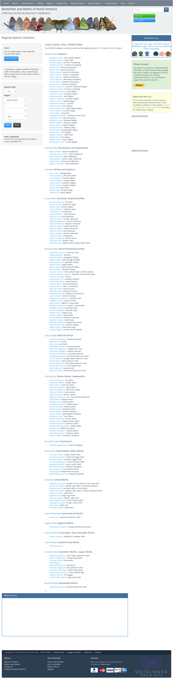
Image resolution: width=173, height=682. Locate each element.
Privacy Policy (59, 652)
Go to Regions (11, 58)
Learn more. (105, 664)
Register (50, 669)
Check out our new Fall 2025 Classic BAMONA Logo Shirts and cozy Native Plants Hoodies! (151, 46)
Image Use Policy (74, 652)
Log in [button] (139, 16)
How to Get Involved (55, 662)
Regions (50, 3)
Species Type (10, 87)
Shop (123, 3)
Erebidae (49, 479)
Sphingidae (50, 376)
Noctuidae (50, 450)
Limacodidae (51, 532)
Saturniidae (51, 335)
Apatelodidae (51, 583)
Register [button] (139, 20)
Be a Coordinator (54, 664)
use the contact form (153, 107)
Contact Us (88, 652)
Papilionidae (51, 147)
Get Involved (28, 3)
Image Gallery (61, 3)
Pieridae (49, 169)
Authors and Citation (12, 664)
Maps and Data (77, 3)
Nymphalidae (51, 248)
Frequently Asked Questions (15, 669)
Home (6, 3)
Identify (40, 3)
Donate (131, 3)
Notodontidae (52, 441)
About (15, 3)
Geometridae (51, 551)
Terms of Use (45, 652)
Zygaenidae (50, 523)
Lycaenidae (50, 198)
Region (7, 95)
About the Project (11, 662)
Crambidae (50, 542)
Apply (8, 125)
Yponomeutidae (53, 513)
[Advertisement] (65, 617)
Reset (17, 125)
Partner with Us (53, 667)
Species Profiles (95, 3)
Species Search (111, 3)
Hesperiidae (51, 53)
